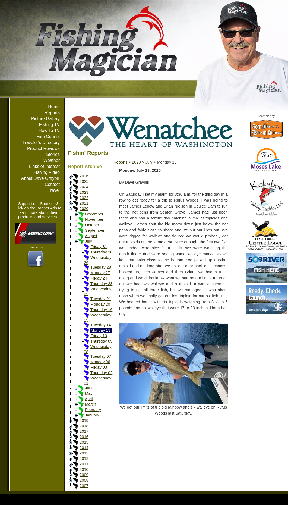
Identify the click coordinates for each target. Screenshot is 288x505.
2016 (84, 437)
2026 (84, 176)
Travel (54, 190)
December (94, 214)
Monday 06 (100, 362)
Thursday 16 (101, 310)
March (90, 404)
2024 (84, 187)
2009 (84, 475)
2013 (84, 453)
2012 (84, 458)
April (89, 399)
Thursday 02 (101, 373)
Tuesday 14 (100, 325)
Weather (51, 160)
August (91, 236)
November (94, 219)
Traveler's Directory (41, 142)
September (95, 230)
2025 (84, 181)
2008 (84, 480)
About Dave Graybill (40, 178)
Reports (52, 112)
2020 (84, 208)
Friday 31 (98, 246)
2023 (84, 192)
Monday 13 (100, 330)
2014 (84, 448)
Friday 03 (98, 367)
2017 (84, 431)
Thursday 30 (101, 252)
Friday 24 (98, 278)
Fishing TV (49, 124)
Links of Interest (44, 166)
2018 (84, 426)
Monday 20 (100, 304)
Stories (53, 154)
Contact (52, 184)
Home (54, 106)
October (92, 225)
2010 (84, 469)
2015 (84, 442)
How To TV (49, 130)
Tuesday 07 (100, 356)
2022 (84, 198)
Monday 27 (100, 273)
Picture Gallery (45, 118)
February (93, 409)
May (89, 393)
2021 (84, 203)
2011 (84, 464)
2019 (84, 420)
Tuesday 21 (100, 299)
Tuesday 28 (100, 267)
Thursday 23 (101, 283)
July (88, 241)
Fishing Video (46, 172)
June (89, 388)
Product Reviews (43, 148)
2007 (84, 486)
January (92, 415)
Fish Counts (48, 136)
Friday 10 (98, 336)
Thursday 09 (101, 341)
